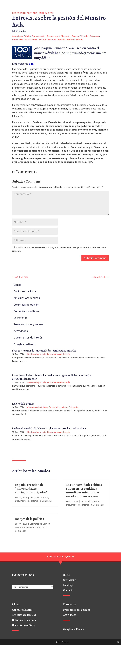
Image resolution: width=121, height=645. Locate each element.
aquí (31, 64)
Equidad (75, 36)
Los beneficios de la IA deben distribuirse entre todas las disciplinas (49, 428)
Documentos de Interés (58, 354)
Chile (27, 36)
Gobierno (94, 36)
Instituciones (31, 39)
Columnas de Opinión (37, 407)
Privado (61, 39)
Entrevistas (46, 13)
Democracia (53, 36)
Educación (65, 36)
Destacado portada (24, 13)
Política (42, 39)
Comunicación (38, 36)
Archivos (16, 583)
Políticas (52, 39)
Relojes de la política (23, 403)
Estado (84, 36)
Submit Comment (95, 258)
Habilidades (17, 39)
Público (70, 39)
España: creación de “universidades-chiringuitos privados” (44, 350)
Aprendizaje (17, 36)
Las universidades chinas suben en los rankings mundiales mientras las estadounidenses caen (52, 377)
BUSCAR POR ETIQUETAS (60, 556)
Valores (79, 39)
